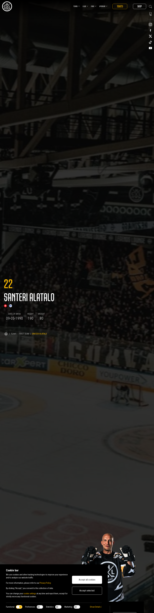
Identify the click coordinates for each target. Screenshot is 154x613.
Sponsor (103, 6)
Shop (139, 6)
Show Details (96, 607)
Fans (93, 6)
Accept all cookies (87, 579)
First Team (24, 334)
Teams (76, 6)
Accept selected (86, 590)
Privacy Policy (45, 583)
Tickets (120, 6)
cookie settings (29, 593)
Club (85, 6)
